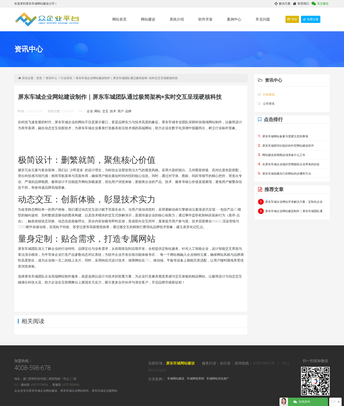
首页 (39, 78)
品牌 (128, 111)
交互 (105, 111)
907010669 (39, 384)
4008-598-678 (32, 367)
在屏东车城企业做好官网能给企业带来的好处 (289, 164)
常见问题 (263, 19)
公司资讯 (266, 103)
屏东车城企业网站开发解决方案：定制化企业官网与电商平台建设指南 (292, 202)
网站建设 (148, 19)
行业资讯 (66, 78)
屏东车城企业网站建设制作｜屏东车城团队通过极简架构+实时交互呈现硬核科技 (292, 211)
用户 (121, 111)
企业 (90, 111)
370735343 (71, 384)
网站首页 (119, 19)
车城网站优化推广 (217, 378)
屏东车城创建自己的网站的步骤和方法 (284, 173)
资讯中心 (51, 78)
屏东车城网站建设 (180, 363)
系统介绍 (177, 19)
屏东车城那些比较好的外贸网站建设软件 (286, 145)
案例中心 (234, 19)
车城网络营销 (195, 378)
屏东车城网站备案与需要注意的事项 (283, 136)
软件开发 (205, 19)
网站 (97, 111)
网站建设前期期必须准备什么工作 (281, 155)
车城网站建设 (175, 378)
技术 (113, 111)
